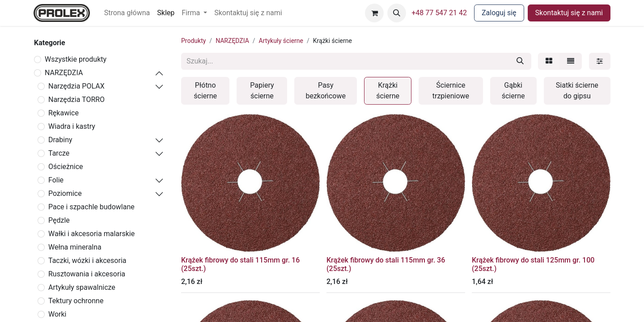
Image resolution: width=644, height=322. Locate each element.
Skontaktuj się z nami (569, 12)
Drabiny (60, 140)
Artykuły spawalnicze (81, 287)
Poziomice (65, 193)
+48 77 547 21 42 (439, 12)
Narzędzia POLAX (76, 86)
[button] (396, 13)
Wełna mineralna (75, 247)
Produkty (193, 40)
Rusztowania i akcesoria (86, 274)
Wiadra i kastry (71, 126)
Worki (57, 314)
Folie (56, 180)
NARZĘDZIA (64, 72)
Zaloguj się (499, 12)
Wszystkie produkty (75, 59)
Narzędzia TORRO (76, 99)
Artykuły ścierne (281, 40)
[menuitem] (127, 13)
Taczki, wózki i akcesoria (87, 260)
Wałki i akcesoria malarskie (91, 233)
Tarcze (58, 153)
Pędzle (59, 220)
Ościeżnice (65, 166)
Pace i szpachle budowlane (91, 207)
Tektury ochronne (75, 301)
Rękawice (63, 113)
